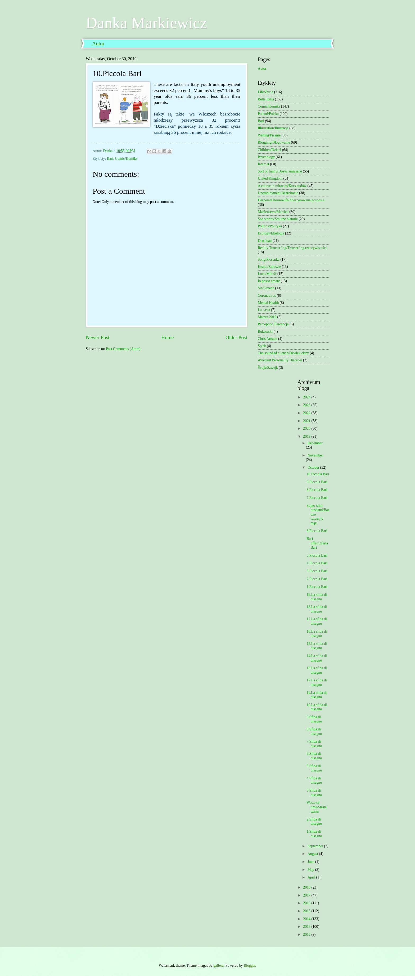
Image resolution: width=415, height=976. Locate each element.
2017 (307, 895)
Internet (263, 164)
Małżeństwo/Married (273, 212)
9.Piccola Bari (316, 482)
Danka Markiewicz (146, 23)
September (316, 846)
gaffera (218, 966)
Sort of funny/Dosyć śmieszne (280, 171)
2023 (307, 405)
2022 (307, 413)
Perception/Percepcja (273, 324)
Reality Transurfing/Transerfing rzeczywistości (292, 248)
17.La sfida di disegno (316, 621)
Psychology (266, 157)
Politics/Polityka (270, 226)
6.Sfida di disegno (314, 756)
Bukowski (265, 332)
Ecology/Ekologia (271, 233)
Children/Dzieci (269, 150)
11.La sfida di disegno (316, 695)
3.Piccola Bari (316, 571)
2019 (307, 436)
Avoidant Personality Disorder (280, 360)
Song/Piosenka (268, 259)
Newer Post (98, 337)
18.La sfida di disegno (316, 609)
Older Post (236, 337)
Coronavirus (267, 296)
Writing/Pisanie (269, 135)
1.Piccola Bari (316, 587)
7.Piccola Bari (316, 498)
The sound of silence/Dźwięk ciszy (283, 353)
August (313, 854)
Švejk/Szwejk (268, 368)
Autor (98, 43)
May (311, 870)
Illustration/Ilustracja (273, 128)
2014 (307, 919)
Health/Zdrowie (269, 267)
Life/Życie (265, 92)
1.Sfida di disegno (314, 833)
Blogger (249, 966)
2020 (307, 429)
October (314, 467)
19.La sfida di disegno (316, 597)
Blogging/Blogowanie (274, 142)
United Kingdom (270, 178)
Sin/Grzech (266, 288)
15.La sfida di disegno (316, 646)
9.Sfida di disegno (314, 719)
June (311, 862)
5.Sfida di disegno (314, 768)
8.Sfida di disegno (314, 731)
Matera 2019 (267, 317)
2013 (307, 927)
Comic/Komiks (126, 159)
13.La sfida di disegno (316, 670)
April (312, 877)
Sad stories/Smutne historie (278, 219)
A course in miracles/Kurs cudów (282, 186)
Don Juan (265, 241)
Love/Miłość (267, 274)
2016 (307, 903)
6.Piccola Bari (316, 531)
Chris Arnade (267, 339)
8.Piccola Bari (316, 490)
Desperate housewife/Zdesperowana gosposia (291, 200)
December (315, 443)
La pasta (264, 310)
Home (167, 337)
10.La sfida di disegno (316, 707)
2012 (307, 935)
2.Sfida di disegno (314, 821)
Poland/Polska (268, 114)
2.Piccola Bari (316, 579)
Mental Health (268, 303)
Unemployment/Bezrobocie (278, 193)
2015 (307, 911)
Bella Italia (266, 99)
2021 (307, 421)
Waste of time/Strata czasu (316, 807)
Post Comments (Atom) (123, 349)
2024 (307, 397)
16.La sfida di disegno (316, 633)
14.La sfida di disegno (316, 658)
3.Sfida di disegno (314, 792)
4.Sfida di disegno (314, 780)
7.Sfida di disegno (314, 743)
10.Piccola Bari (317, 474)
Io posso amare (269, 281)
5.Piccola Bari (316, 555)
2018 (307, 887)
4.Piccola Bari (316, 563)
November (315, 455)
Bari (110, 159)
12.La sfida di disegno (316, 682)
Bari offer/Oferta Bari (317, 543)
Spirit (262, 346)
